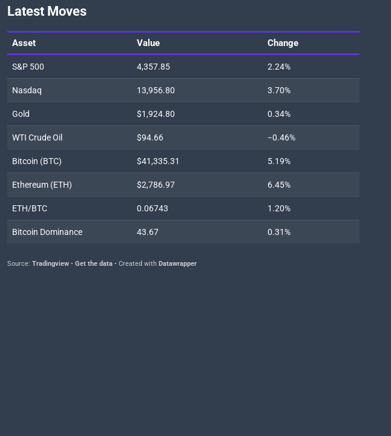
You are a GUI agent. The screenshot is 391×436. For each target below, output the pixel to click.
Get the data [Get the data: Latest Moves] (94, 264)
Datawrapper (178, 264)
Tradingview (50, 264)
